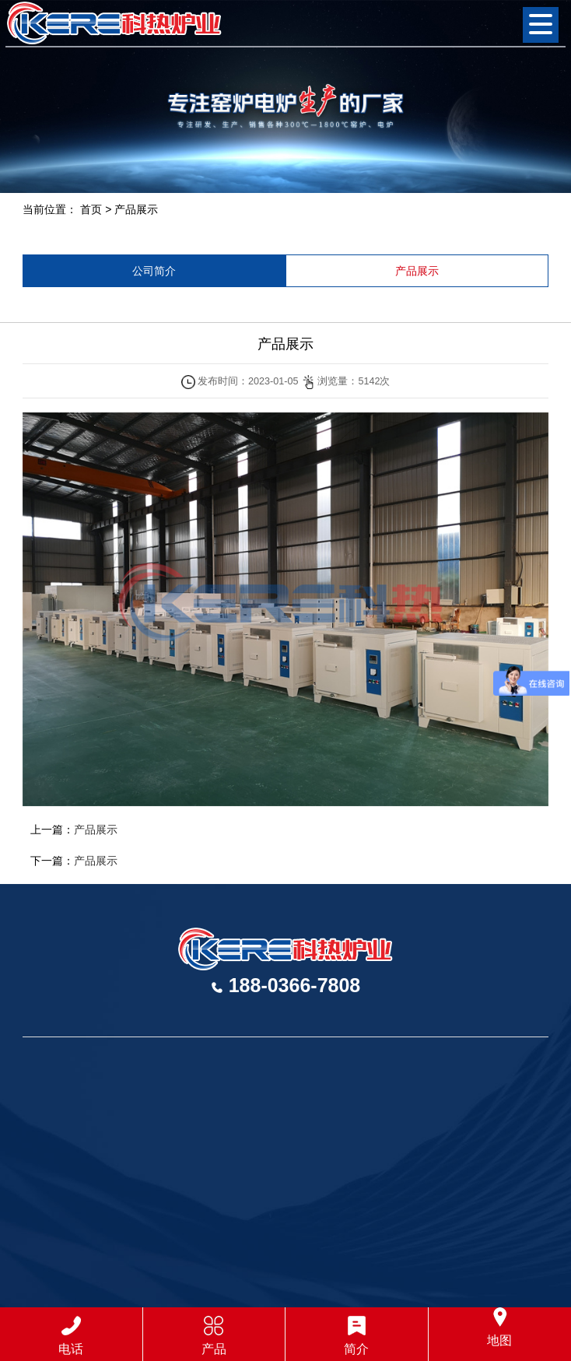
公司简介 (154, 271)
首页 (91, 209)
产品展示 (136, 209)
